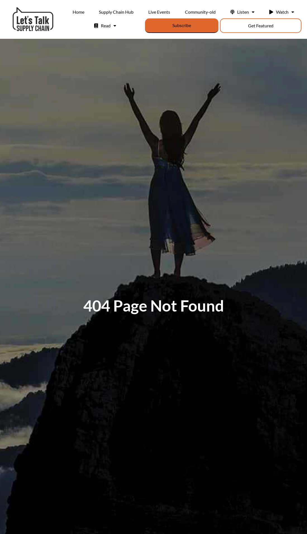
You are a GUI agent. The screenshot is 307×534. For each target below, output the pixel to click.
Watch (281, 12)
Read (105, 26)
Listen (242, 12)
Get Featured (260, 25)
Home (78, 12)
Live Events (159, 12)
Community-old (200, 12)
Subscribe (181, 25)
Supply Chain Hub (116, 12)
